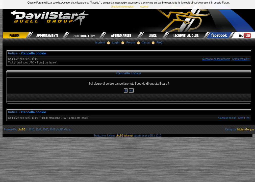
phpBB (21, 129)
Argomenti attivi (240, 59)
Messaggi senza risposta (216, 59)
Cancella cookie (33, 53)
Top (247, 118)
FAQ (159, 42)
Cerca (146, 42)
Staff (240, 118)
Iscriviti (100, 42)
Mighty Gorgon (245, 129)
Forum (130, 42)
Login (115, 42)
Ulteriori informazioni (122, 6)
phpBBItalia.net (124, 135)
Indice (13, 53)
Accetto (144, 6)
